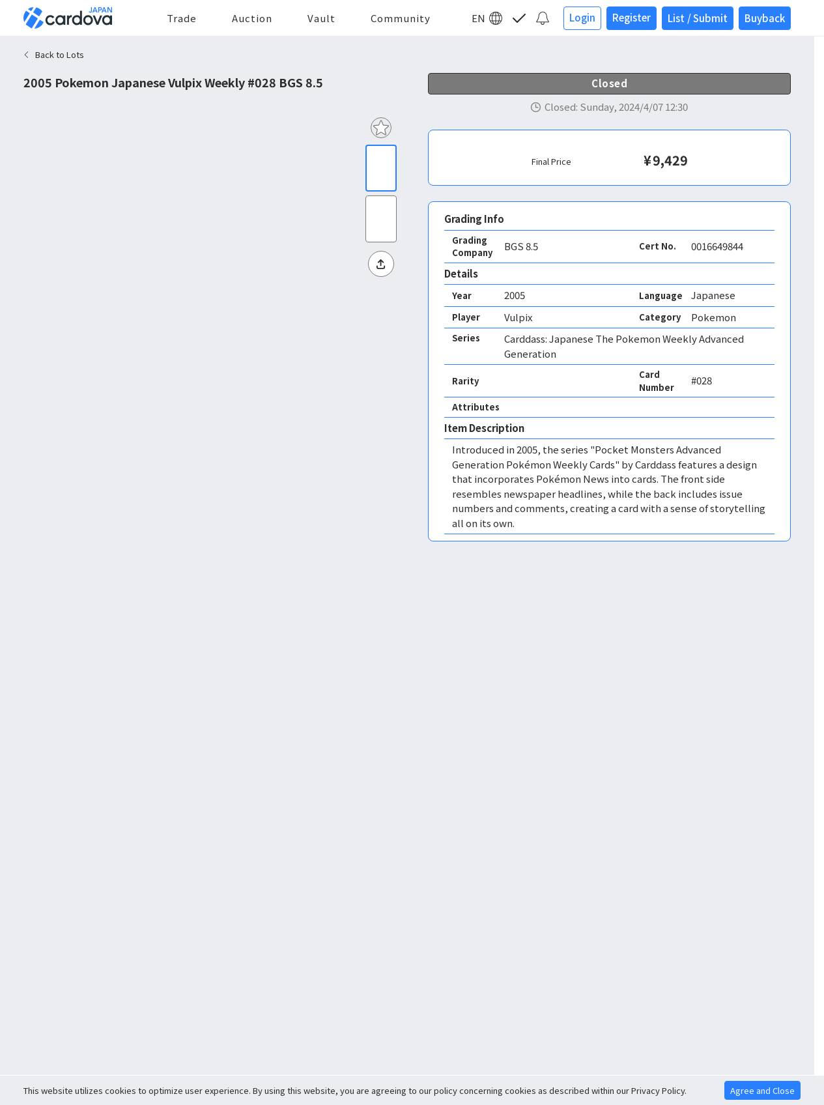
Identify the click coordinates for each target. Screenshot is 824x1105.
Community (401, 18)
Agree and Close (762, 1090)
